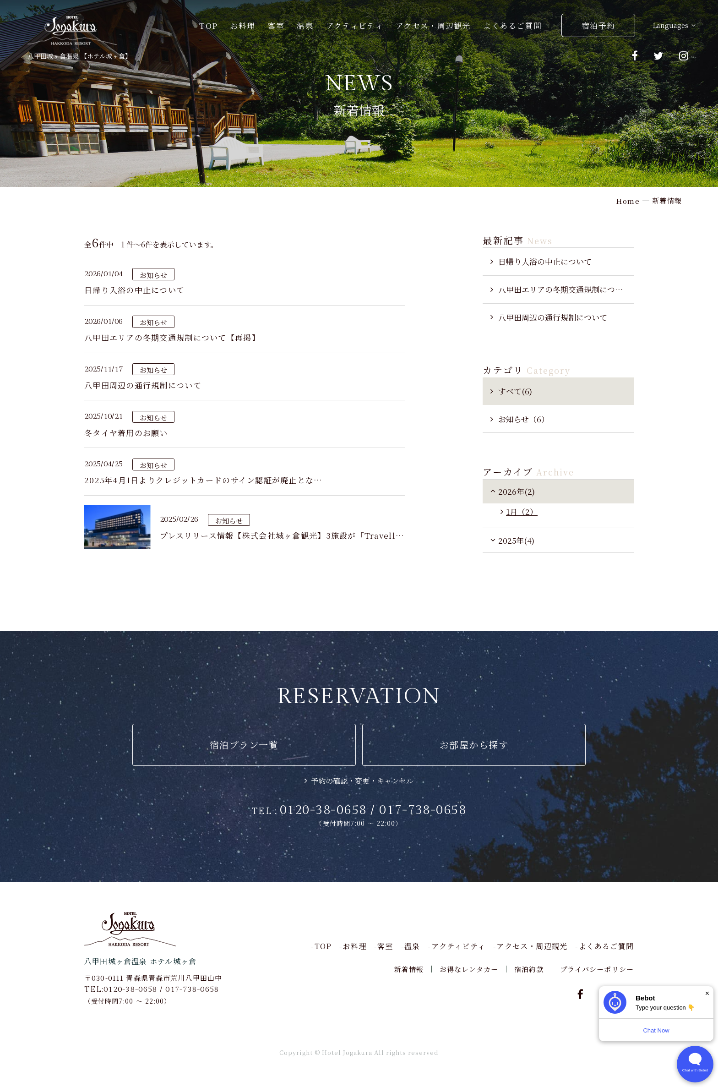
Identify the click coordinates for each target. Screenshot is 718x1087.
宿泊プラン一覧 (244, 744)
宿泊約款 (529, 969)
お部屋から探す (474, 744)
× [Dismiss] (707, 993)
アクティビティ (354, 25)
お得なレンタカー (469, 969)
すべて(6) (515, 391)
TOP (208, 25)
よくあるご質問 (512, 25)
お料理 (242, 25)
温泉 (305, 25)
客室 (275, 25)
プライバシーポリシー (597, 969)
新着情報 (409, 969)
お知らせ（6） (523, 419)
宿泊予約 (598, 25)
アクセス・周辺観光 (433, 25)
